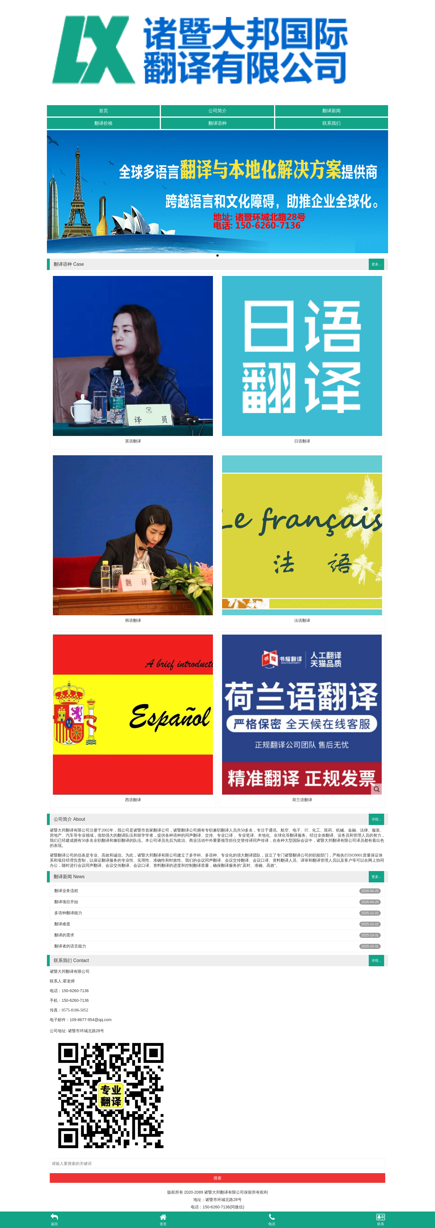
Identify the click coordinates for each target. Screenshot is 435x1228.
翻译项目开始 (66, 901)
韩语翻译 (133, 620)
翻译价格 (103, 123)
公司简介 (217, 110)
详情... (376, 819)
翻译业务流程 (66, 890)
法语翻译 (302, 620)
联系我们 (331, 123)
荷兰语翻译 (302, 799)
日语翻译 (302, 441)
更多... (376, 264)
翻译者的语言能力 (70, 946)
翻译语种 (217, 123)
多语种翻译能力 (68, 913)
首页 (103, 110)
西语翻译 (133, 799)
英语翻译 (133, 441)
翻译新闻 (331, 110)
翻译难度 (62, 924)
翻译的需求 (64, 935)
